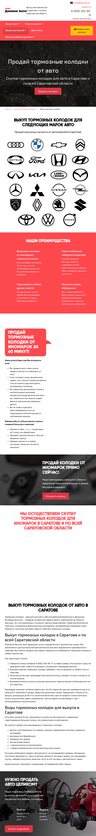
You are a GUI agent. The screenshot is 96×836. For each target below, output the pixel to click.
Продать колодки (48, 91)
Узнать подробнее (19, 828)
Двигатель (37, 30)
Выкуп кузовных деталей (19, 36)
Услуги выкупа (33, 23)
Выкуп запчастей (15, 30)
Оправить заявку (56, 496)
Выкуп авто (12, 23)
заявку (28, 429)
